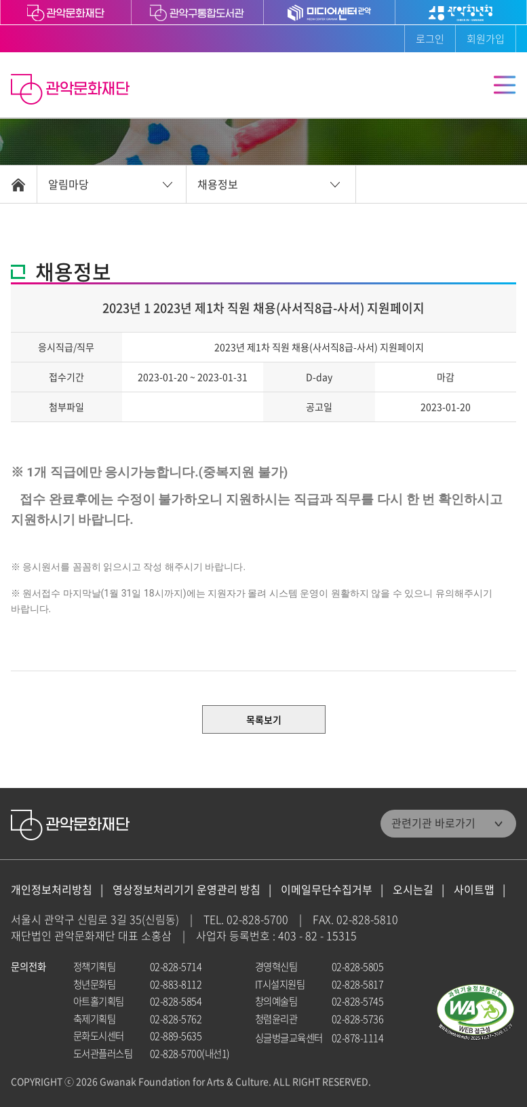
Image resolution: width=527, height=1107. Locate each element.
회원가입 (486, 38)
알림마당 (68, 184)
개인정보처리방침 (51, 889)
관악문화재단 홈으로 (72, 91)
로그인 (430, 38)
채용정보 (217, 184)
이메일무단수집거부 (326, 889)
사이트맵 (474, 889)
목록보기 (263, 719)
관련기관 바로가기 (433, 822)
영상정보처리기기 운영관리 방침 (186, 889)
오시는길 (413, 889)
